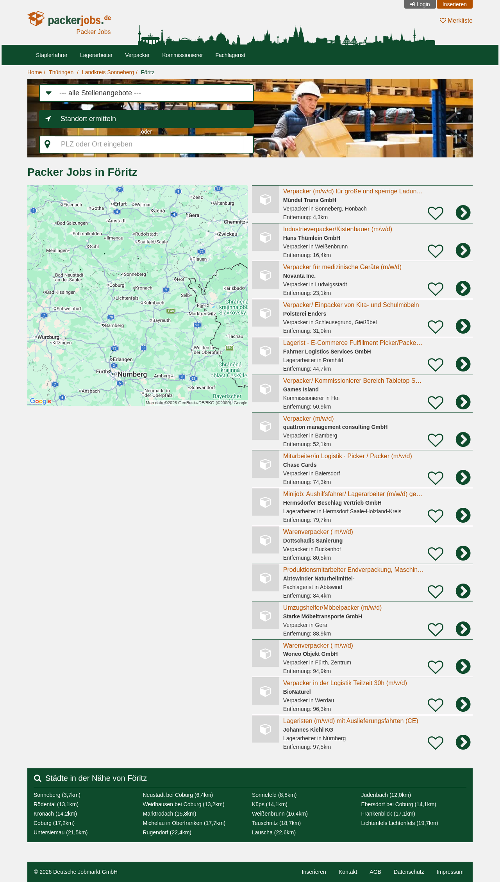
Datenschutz (409, 872)
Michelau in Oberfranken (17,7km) (184, 823)
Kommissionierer (182, 55)
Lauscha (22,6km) (274, 832)
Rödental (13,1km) (56, 804)
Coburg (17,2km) (54, 823)
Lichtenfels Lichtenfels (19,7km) (399, 823)
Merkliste (456, 20)
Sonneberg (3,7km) (57, 795)
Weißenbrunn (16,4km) (280, 814)
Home (34, 72)
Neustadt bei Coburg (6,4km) (178, 795)
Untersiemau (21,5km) (61, 832)
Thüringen (61, 72)
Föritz (148, 72)
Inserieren (455, 4)
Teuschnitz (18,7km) (276, 823)
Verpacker (137, 55)
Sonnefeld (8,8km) (274, 795)
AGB (375, 872)
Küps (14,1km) (270, 804)
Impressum (450, 872)
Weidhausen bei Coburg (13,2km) (184, 804)
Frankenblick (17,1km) (388, 814)
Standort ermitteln (88, 119)
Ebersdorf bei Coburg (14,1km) (398, 804)
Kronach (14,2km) (55, 814)
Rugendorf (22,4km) (167, 832)
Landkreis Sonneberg (108, 72)
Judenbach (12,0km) (386, 795)
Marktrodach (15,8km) (169, 814)
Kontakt (348, 872)
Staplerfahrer (52, 55)
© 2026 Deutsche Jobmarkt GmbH (76, 872)
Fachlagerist (230, 55)
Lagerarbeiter (96, 55)
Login (423, 4)
